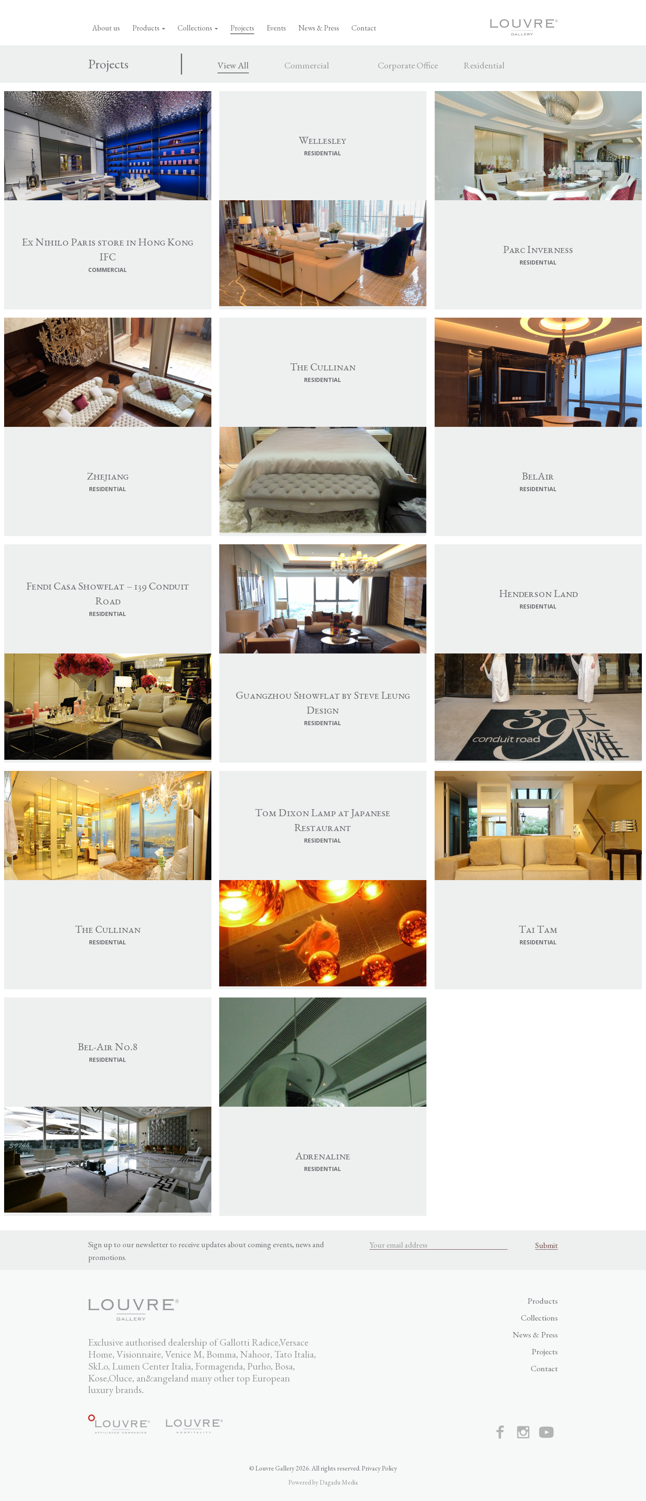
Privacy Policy (379, 1468)
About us (106, 28)
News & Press (318, 28)
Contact (363, 28)
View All (233, 65)
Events (276, 28)
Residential (484, 65)
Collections (198, 28)
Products (148, 28)
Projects (242, 28)
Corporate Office (408, 65)
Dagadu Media (339, 1482)
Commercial (306, 65)
